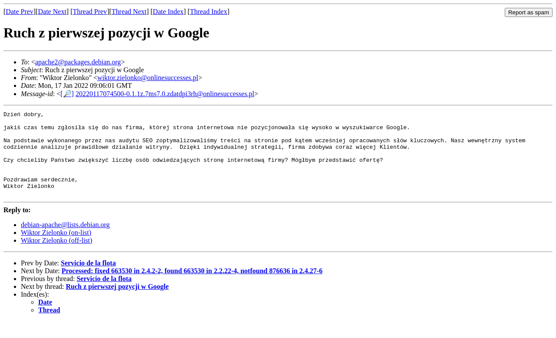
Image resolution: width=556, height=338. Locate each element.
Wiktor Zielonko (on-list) (56, 249)
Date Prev (19, 11)
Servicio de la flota (88, 280)
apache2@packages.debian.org (78, 62)
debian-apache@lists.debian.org (65, 241)
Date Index (168, 11)
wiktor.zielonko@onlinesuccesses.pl (147, 77)
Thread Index (208, 11)
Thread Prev (90, 11)
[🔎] (67, 93)
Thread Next (129, 11)
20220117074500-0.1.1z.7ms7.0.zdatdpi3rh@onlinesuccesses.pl (165, 93)
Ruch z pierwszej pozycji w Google (117, 303)
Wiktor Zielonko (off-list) (56, 257)
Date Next (52, 11)
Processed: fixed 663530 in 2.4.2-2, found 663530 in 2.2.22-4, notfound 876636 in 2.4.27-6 (192, 287)
